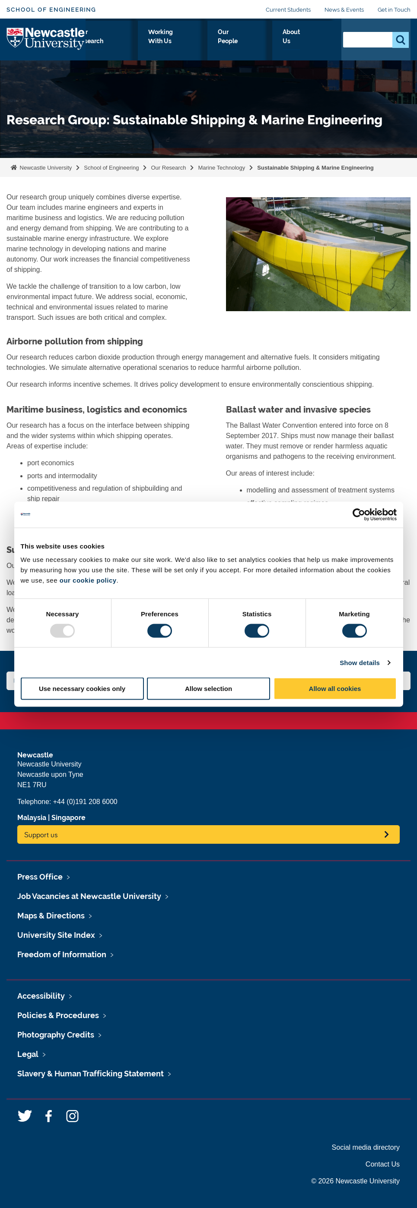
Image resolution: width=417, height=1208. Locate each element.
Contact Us (383, 1164)
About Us (315, 47)
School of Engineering (51, 9)
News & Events (344, 9)
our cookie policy (88, 580)
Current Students (288, 9)
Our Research (164, 47)
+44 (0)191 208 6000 (85, 801)
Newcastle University (45, 167)
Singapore (68, 818)
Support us (41, 834)
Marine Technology (221, 167)
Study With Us (112, 47)
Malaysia (31, 818)
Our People (273, 47)
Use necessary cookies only (82, 688)
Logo (46, 45)
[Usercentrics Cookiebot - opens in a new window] (359, 514)
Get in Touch (394, 9)
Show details (360, 662)
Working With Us (220, 47)
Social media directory (366, 1147)
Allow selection (208, 688)
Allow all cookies (335, 688)
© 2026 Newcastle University (355, 1181)
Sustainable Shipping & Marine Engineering (315, 167)
